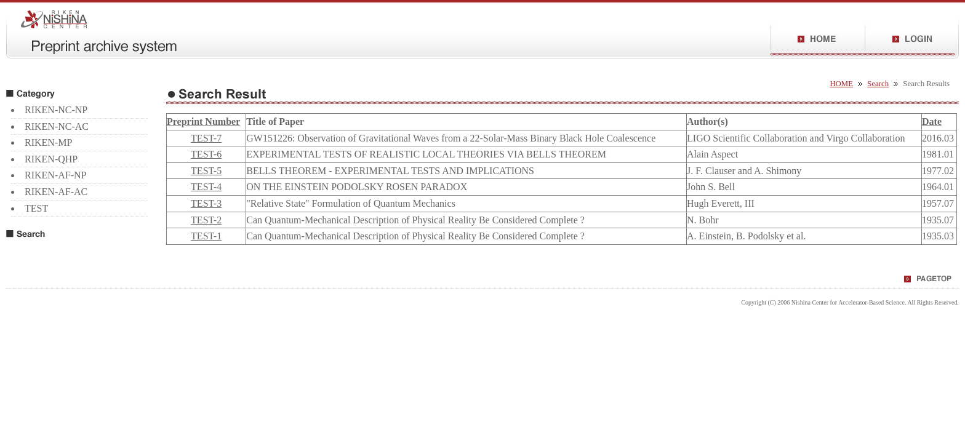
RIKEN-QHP (51, 159)
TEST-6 (206, 154)
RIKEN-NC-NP (56, 110)
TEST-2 (206, 220)
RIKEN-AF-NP (55, 175)
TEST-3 (206, 203)
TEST (36, 208)
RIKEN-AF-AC (56, 191)
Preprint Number (203, 121)
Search (878, 83)
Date (932, 121)
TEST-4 (206, 187)
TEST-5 (206, 171)
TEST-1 (206, 236)
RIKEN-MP (48, 142)
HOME (841, 83)
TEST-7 (206, 138)
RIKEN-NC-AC (57, 126)
